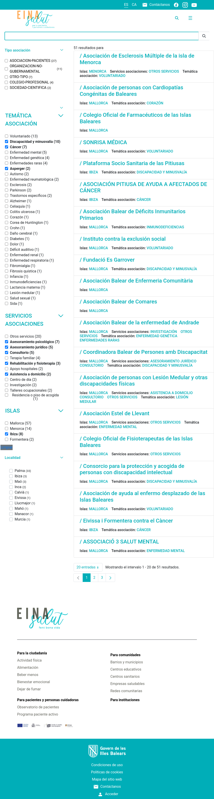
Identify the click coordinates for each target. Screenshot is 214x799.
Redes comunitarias (126, 691)
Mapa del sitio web (107, 779)
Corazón (155, 103)
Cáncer (144, 200)
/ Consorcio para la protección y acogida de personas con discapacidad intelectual (132, 469)
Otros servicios (164, 71)
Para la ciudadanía (32, 653)
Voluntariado (112, 76)
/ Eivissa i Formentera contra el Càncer (126, 521)
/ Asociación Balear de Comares (118, 302)
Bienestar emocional (33, 682)
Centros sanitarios (125, 676)
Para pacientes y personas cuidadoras (48, 700)
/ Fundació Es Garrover (107, 260)
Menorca (98, 71)
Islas (34, 411)
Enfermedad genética (156, 336)
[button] (33, 50)
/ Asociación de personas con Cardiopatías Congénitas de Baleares (131, 90)
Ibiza (93, 172)
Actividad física (29, 660)
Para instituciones (125, 700)
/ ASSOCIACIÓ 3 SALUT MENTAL (119, 542)
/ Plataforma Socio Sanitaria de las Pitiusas (132, 163)
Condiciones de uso (107, 765)
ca (134, 4)
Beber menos (27, 675)
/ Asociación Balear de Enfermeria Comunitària (136, 281)
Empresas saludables (127, 684)
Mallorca (98, 103)
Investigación (163, 332)
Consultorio (92, 365)
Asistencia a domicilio (171, 393)
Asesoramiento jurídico (173, 361)
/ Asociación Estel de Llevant (114, 413)
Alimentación (27, 667)
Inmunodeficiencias (165, 227)
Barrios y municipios (126, 662)
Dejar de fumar (29, 689)
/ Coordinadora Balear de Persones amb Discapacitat (143, 352)
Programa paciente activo (37, 714)
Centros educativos (125, 669)
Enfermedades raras (99, 340)
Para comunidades (125, 655)
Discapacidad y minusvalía (162, 172)
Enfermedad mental (118, 427)
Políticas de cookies (107, 772)
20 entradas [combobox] (89, 567)
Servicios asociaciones (34, 320)
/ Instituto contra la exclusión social (123, 239)
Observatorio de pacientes (38, 707)
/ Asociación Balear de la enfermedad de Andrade (139, 322)
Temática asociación (34, 120)
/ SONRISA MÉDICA (103, 142)
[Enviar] (204, 36)
